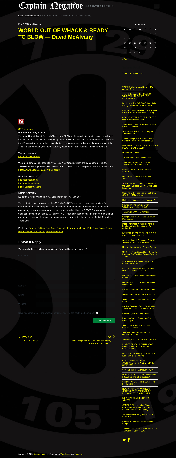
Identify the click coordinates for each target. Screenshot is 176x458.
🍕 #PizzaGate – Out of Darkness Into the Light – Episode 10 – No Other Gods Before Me (139, 186)
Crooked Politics (37, 228)
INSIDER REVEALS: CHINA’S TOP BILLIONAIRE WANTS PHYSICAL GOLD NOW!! (137, 346)
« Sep (124, 59)
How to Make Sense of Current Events (139, 247)
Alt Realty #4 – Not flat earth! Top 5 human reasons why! (137, 262)
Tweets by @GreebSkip (132, 73)
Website (22, 304)
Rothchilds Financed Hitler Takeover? (138, 200)
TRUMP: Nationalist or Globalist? (136, 157)
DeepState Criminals (56, 228)
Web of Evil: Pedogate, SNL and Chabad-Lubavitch (136, 326)
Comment (23, 255)
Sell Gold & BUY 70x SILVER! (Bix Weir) (139, 339)
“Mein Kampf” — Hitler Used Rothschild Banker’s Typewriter (139, 125)
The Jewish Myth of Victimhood (135, 212)
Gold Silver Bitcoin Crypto (99, 228)
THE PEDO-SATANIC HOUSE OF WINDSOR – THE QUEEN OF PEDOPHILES (137, 96)
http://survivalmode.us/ (29, 156)
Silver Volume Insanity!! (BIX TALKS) (138, 370)
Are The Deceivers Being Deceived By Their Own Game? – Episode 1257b (139, 307)
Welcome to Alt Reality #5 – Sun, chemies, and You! (136, 333)
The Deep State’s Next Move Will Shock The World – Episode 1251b (139, 430)
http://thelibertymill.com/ (29, 187)
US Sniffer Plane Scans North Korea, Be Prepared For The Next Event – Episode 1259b (139, 254)
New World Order (54, 231)
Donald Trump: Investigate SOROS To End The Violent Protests (138, 355)
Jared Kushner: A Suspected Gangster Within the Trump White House (139, 241)
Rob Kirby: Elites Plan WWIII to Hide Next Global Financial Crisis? (138, 269)
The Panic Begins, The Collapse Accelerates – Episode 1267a (136, 163)
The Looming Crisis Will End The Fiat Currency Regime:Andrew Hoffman (138, 140)
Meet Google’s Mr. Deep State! (135, 313)
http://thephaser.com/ (28, 183)
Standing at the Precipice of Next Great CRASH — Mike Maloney (139, 194)
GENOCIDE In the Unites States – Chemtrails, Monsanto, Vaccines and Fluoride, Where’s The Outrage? (138, 407)
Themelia (78, 454)
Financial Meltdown (76, 228)
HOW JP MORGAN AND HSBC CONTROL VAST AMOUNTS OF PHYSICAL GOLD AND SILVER (136, 391)
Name (22, 286)
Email (21, 295)
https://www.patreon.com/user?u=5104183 (39, 170)
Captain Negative (41, 454)
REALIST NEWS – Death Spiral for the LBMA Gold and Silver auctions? (139, 376)
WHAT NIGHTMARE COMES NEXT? (138, 294)
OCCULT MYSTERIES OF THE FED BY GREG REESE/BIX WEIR (139, 118)
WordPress (65, 454)
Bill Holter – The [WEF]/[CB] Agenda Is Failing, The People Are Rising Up (139, 104)
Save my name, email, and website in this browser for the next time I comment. (56, 313)
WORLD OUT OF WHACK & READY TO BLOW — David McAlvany (140, 147)
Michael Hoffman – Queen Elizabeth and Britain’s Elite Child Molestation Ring (139, 111)
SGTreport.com (25, 129)
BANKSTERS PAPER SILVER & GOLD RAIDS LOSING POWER (139, 234)
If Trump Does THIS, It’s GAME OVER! (139, 290)
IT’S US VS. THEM (130, 153)
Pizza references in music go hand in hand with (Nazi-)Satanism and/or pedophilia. (138, 226)
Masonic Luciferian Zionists (31, 231)
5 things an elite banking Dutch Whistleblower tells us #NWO (135, 206)
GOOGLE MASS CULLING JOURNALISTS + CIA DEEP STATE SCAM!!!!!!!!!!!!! (138, 363)
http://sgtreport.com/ (28, 180)
